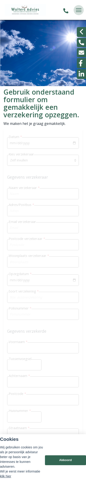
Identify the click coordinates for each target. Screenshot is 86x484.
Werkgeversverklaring (28, 250)
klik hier (5, 476)
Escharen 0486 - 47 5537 (45, 430)
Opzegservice (21, 216)
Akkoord (65, 460)
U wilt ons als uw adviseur (31, 227)
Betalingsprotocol (24, 238)
